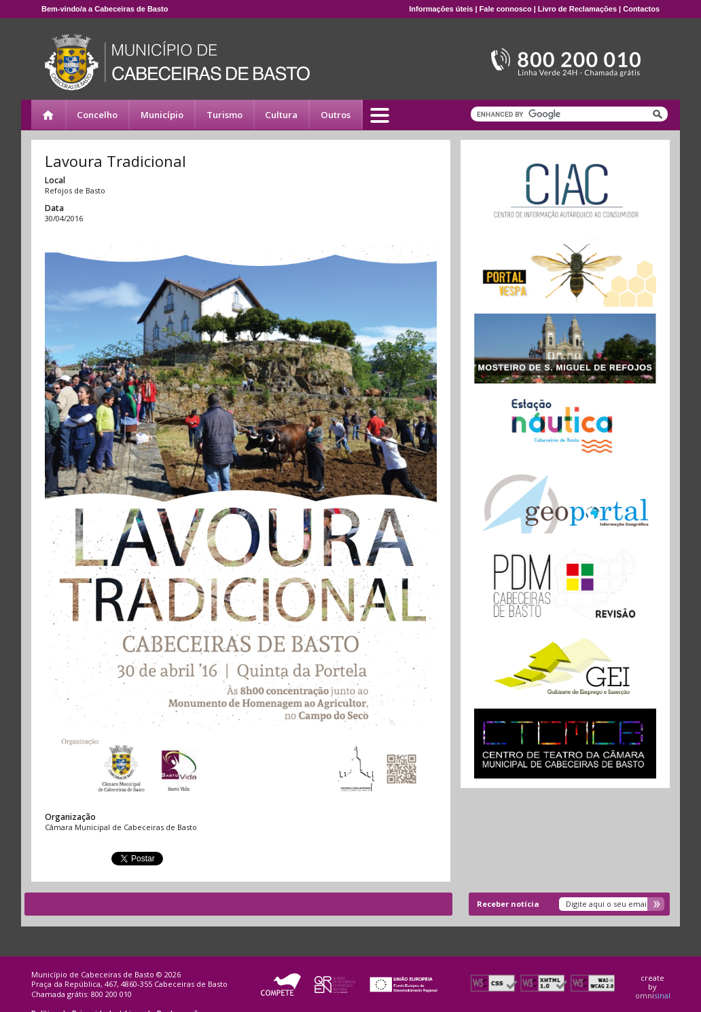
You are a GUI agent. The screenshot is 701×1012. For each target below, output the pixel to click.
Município (162, 115)
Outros (335, 115)
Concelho (97, 115)
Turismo (224, 115)
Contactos (641, 9)
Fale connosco (506, 9)
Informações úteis (441, 9)
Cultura (281, 115)
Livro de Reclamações (577, 9)
